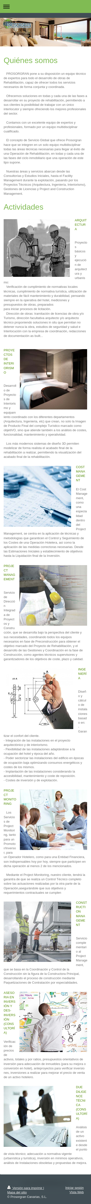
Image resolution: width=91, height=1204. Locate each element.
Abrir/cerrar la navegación (45, 6)
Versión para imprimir (25, 1188)
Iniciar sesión (74, 1188)
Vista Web (76, 1192)
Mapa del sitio (17, 1192)
